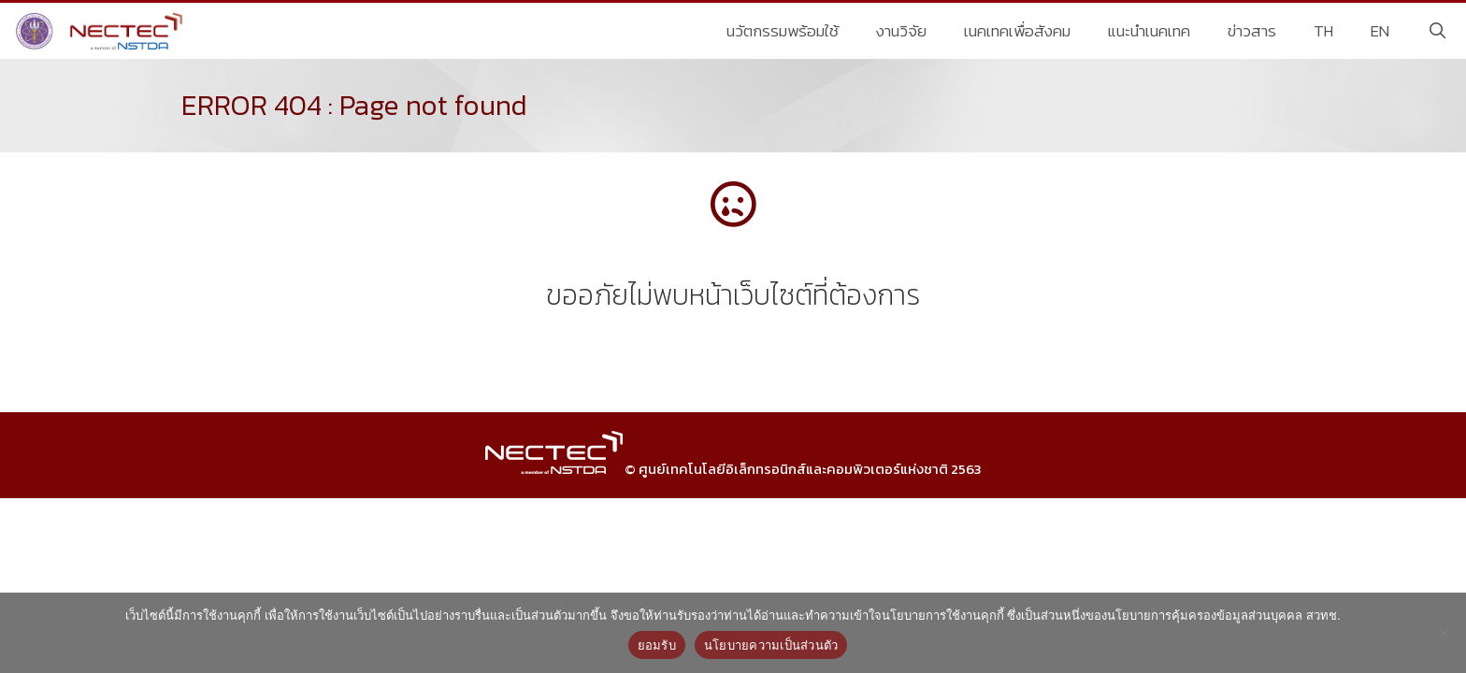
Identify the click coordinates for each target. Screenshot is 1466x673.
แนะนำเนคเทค (1149, 31)
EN (1380, 31)
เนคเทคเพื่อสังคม (1017, 31)
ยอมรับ (657, 645)
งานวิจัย (901, 31)
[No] (1442, 632)
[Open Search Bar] (1437, 31)
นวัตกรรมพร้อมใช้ (782, 31)
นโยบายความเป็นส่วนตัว (771, 645)
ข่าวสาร (1252, 31)
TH (1323, 31)
